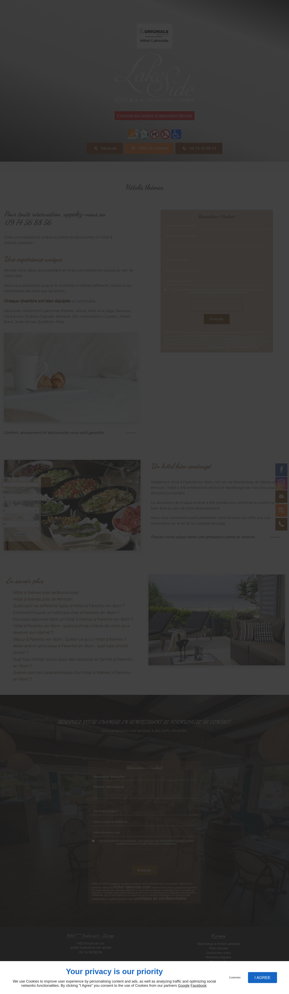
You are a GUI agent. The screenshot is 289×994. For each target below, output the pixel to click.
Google (184, 986)
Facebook (199, 986)
